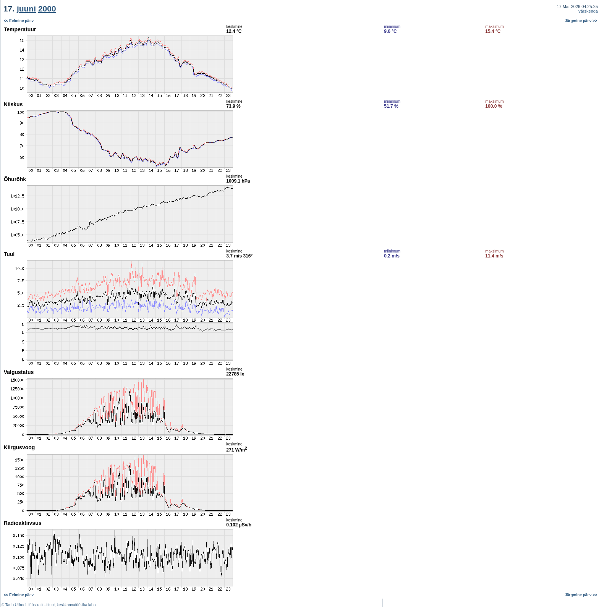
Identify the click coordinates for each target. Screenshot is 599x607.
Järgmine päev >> (581, 21)
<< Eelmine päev (19, 21)
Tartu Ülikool (15, 605)
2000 (47, 8)
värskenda (588, 11)
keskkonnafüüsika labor (77, 605)
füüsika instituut (41, 605)
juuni (26, 8)
